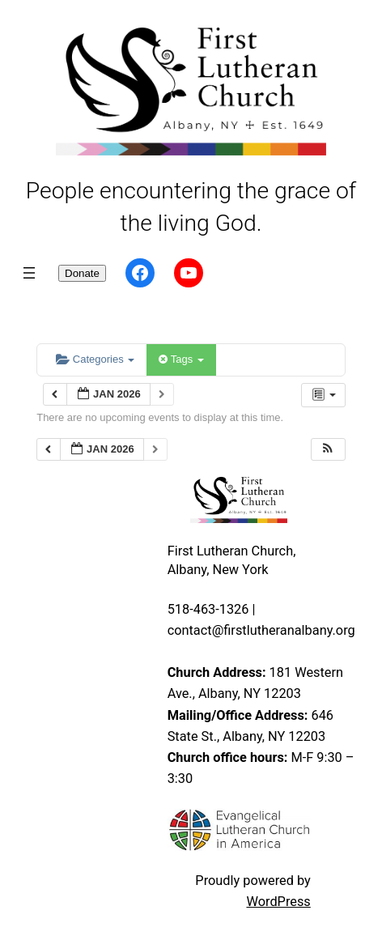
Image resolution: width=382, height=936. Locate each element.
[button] (328, 450)
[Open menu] (29, 273)
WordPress (278, 901)
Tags (181, 359)
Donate (82, 273)
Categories (95, 359)
